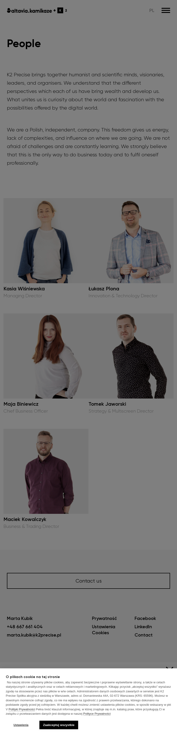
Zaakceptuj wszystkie (58, 725)
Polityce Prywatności (97, 714)
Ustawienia (21, 725)
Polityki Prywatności (22, 709)
